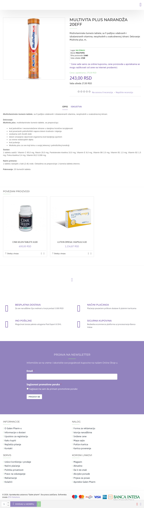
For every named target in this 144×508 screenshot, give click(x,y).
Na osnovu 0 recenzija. (102, 92)
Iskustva (76, 106)
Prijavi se (34, 396)
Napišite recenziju (124, 92)
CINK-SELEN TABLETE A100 (25, 242)
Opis (65, 106)
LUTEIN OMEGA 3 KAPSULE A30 (72, 242)
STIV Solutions (14, 497)
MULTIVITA (80, 53)
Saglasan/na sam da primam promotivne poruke (53, 389)
